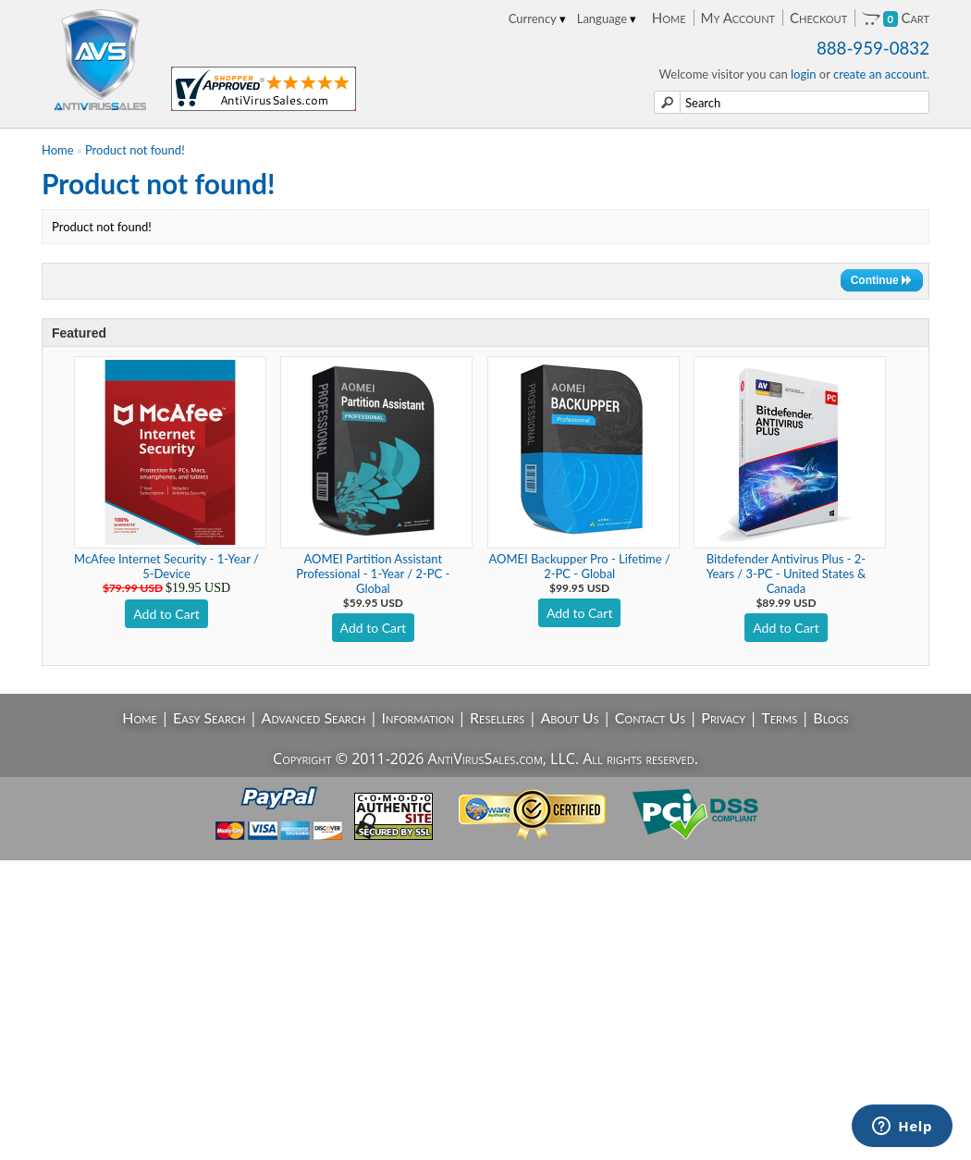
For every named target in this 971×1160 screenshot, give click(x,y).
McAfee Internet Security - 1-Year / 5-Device (166, 566)
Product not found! (135, 149)
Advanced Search (314, 717)
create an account (880, 74)
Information (418, 717)
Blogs (830, 717)
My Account (738, 17)
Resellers (497, 717)
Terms (779, 717)
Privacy (723, 717)
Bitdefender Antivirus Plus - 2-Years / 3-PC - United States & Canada (787, 573)
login (804, 74)
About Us (569, 717)
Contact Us (650, 717)
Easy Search (209, 717)
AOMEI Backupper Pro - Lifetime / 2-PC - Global (579, 566)
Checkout (818, 17)
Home (669, 17)
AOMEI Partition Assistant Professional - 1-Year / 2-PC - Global (372, 573)
